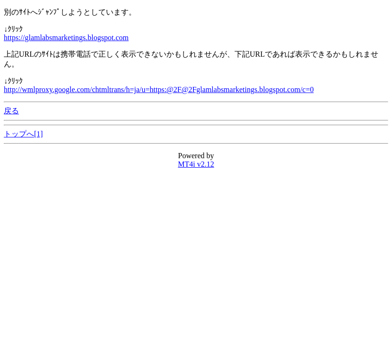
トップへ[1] (23, 134)
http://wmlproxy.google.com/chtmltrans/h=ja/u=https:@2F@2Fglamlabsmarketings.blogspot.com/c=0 (159, 89)
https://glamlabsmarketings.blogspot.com (66, 38)
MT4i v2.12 (196, 164)
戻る (11, 111)
